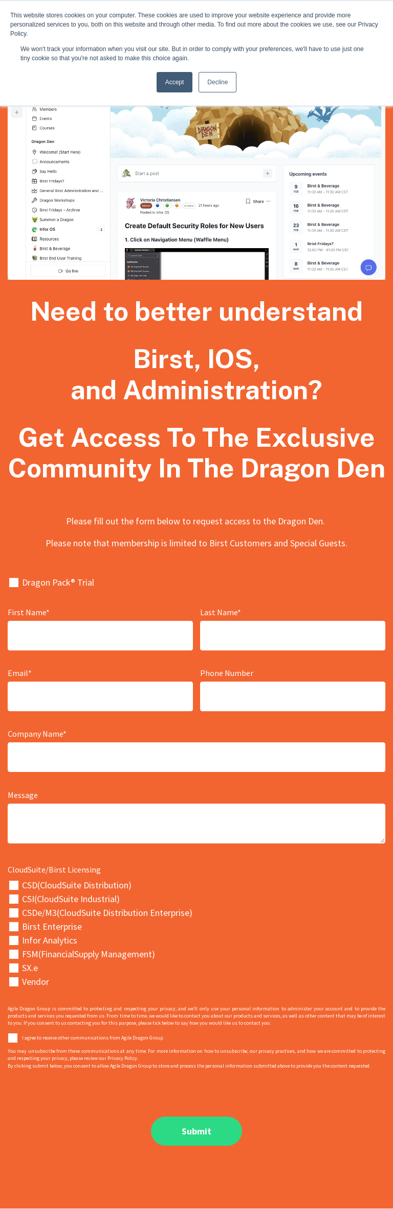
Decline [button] (217, 82)
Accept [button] (174, 82)
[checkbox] (196, 933)
